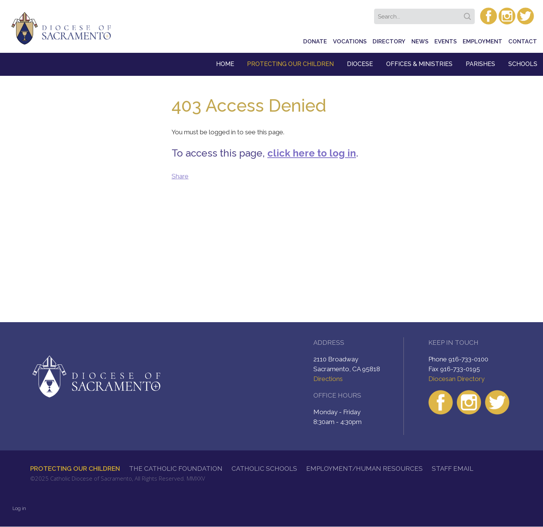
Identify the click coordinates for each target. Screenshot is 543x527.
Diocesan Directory (456, 379)
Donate (315, 41)
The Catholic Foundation (175, 468)
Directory (389, 41)
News (419, 41)
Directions (328, 379)
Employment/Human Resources (364, 468)
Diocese (360, 64)
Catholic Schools (264, 468)
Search (469, 14)
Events (445, 41)
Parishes (480, 64)
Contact (522, 41)
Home (225, 64)
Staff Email (452, 468)
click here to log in (311, 153)
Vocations (350, 41)
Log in (19, 508)
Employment (482, 41)
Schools (522, 64)
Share (180, 176)
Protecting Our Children (290, 64)
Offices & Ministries (419, 64)
